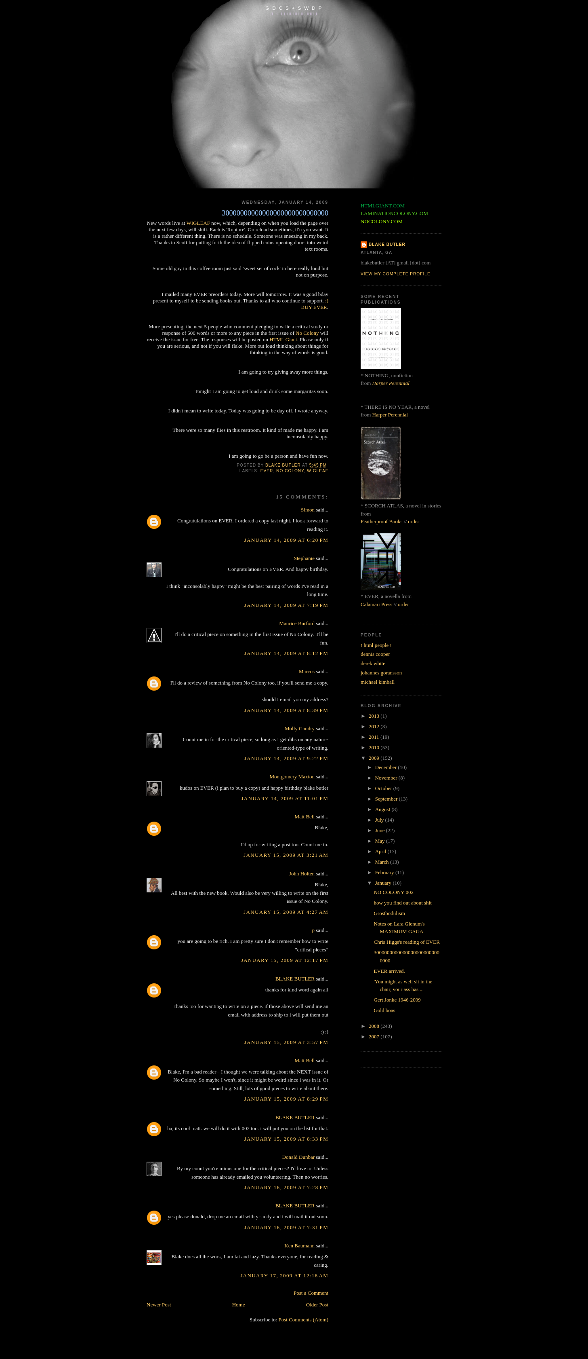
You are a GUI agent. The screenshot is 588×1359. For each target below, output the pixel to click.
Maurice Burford (297, 623)
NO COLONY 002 (393, 892)
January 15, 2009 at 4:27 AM (286, 912)
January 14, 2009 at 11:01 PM (284, 798)
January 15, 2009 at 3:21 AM (286, 855)
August (383, 809)
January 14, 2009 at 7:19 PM (286, 605)
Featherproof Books (382, 521)
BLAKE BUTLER (295, 979)
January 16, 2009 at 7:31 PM (286, 1227)
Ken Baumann (299, 1246)
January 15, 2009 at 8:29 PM (286, 1099)
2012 (374, 726)
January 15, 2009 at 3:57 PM (286, 1042)
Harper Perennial (391, 383)
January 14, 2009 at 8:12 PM (286, 653)
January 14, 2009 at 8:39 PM (286, 710)
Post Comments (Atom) (303, 1320)
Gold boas (384, 1010)
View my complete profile (395, 274)
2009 (374, 758)
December (386, 767)
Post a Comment (311, 1293)
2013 (374, 716)
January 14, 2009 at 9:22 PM (286, 758)
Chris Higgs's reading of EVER (406, 942)
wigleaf (317, 471)
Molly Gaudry (300, 728)
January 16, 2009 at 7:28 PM (286, 1187)
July (380, 820)
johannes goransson (381, 673)
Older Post (317, 1305)
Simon (308, 510)
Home (238, 1305)
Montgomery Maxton (292, 777)
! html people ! (376, 645)
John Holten (302, 874)
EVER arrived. (389, 971)
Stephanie (304, 558)
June (380, 830)
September (387, 799)
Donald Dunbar (298, 1157)
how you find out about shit (402, 903)
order (413, 521)
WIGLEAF (198, 223)
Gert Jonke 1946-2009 (397, 1000)
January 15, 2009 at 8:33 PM (286, 1139)
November (387, 778)
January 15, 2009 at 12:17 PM (284, 960)
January (384, 883)
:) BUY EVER (314, 304)
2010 (374, 747)
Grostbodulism (389, 913)
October (384, 788)
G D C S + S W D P (293, 8)
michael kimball (378, 682)
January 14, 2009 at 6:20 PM (286, 540)
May (380, 841)
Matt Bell (305, 817)
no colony (290, 471)
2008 (374, 1026)
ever (266, 471)
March (382, 862)
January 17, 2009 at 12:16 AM (284, 1275)
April (381, 851)
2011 (374, 737)
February (385, 872)
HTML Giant (283, 339)
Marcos (307, 671)
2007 (374, 1037)
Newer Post (159, 1305)
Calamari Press (376, 604)
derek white (373, 663)
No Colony (307, 333)
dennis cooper (375, 654)
